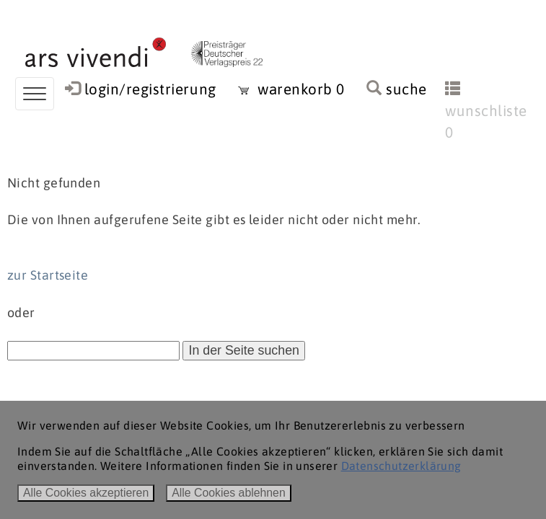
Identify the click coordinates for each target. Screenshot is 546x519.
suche (396, 89)
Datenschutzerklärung (401, 465)
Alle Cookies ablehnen (229, 493)
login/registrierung (150, 89)
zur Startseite (47, 275)
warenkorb (291, 89)
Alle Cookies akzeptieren (86, 493)
